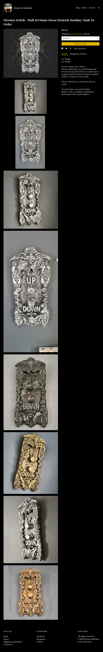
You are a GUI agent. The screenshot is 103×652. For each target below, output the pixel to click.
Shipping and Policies (13, 642)
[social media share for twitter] (67, 49)
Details (65, 54)
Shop (78, 8)
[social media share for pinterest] (71, 49)
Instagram (41, 639)
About (84, 8)
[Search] (98, 8)
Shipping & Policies (78, 54)
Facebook (41, 636)
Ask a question (80, 49)
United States (77, 34)
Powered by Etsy (85, 642)
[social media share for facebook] (63, 49)
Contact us (8, 644)
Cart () (92, 8)
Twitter (40, 642)
